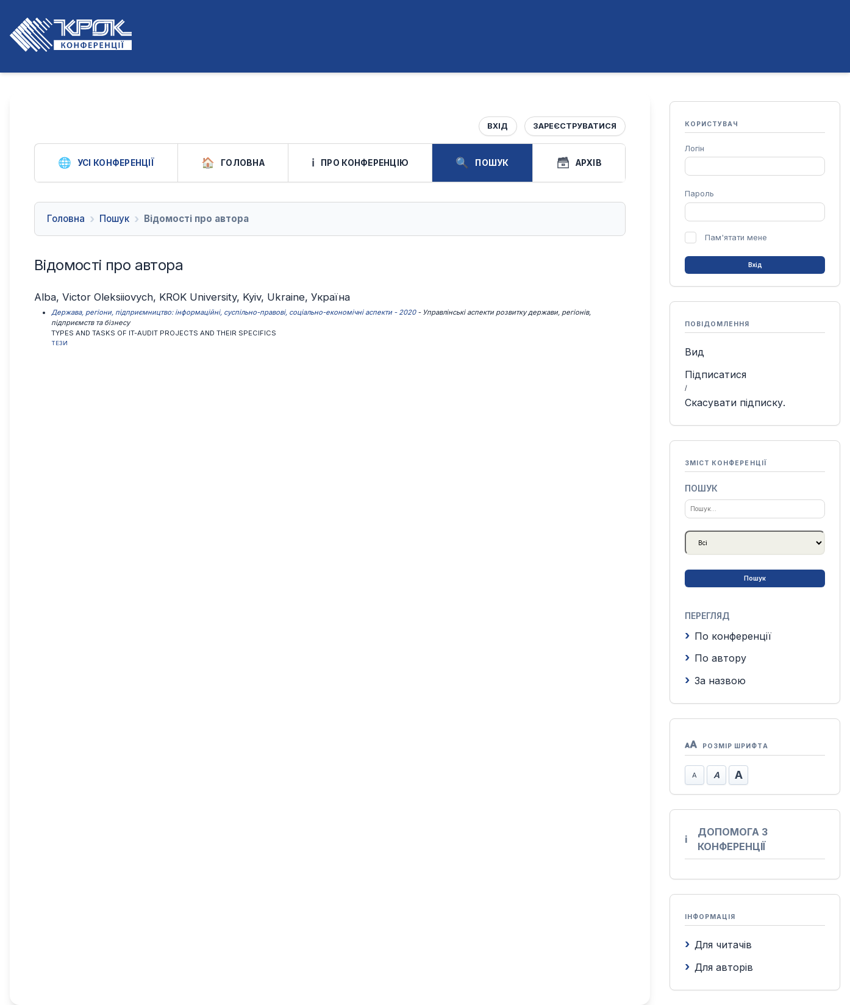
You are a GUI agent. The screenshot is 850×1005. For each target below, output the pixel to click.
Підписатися (715, 374)
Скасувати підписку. (735, 402)
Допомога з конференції (726, 839)
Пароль (699, 193)
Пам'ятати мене (736, 237)
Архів (579, 163)
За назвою (715, 680)
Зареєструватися (574, 126)
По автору (715, 658)
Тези (59, 343)
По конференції (728, 636)
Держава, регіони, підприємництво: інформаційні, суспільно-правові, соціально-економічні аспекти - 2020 (233, 312)
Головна (233, 163)
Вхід (497, 126)
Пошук (482, 163)
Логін (694, 148)
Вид (694, 352)
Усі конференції (106, 163)
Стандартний (716, 775)
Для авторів (719, 967)
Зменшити (694, 775)
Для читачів (718, 944)
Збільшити (738, 775)
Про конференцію (360, 163)
